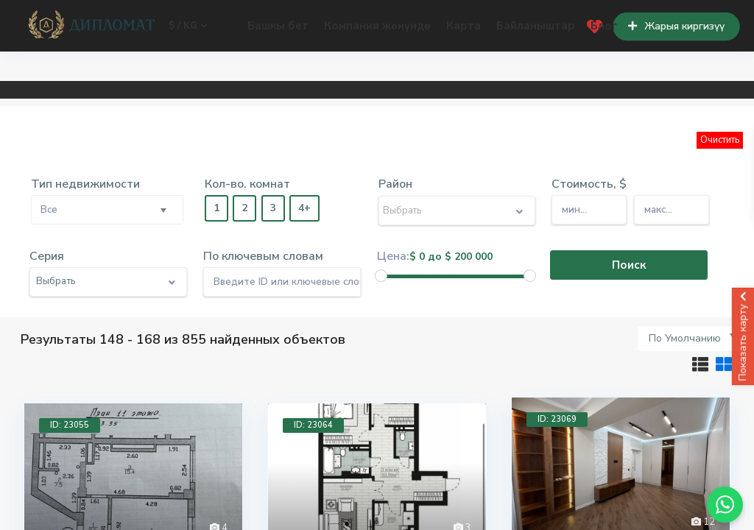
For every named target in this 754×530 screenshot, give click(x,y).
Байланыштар (535, 25)
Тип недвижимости (85, 184)
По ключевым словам (263, 256)
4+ (304, 208)
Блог (604, 25)
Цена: (393, 256)
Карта (463, 25)
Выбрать (402, 210)
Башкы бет (278, 25)
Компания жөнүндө (377, 25)
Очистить (719, 139)
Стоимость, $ (589, 184)
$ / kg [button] (188, 25)
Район (395, 184)
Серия (46, 256)
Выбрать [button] (55, 281)
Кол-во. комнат (247, 184)
